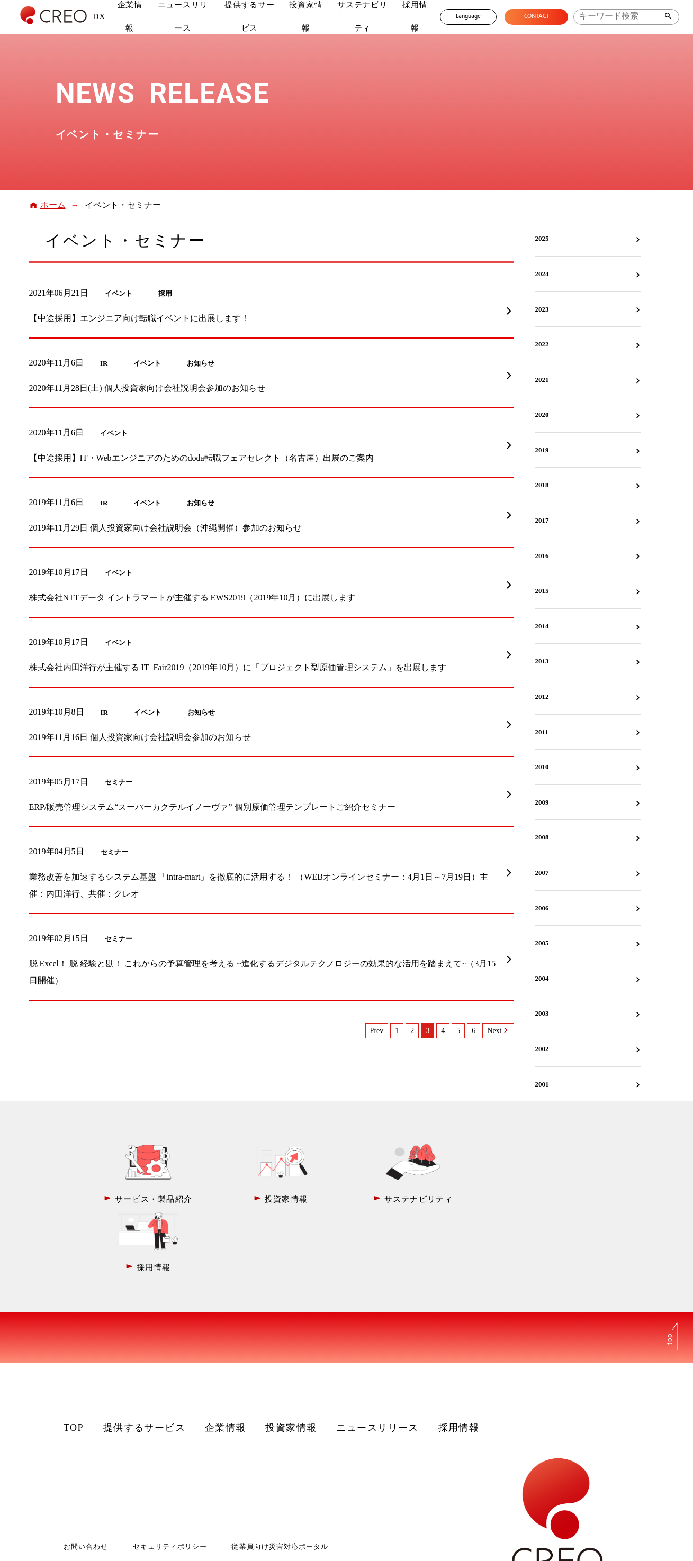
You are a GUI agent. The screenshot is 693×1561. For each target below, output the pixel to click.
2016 (542, 556)
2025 (542, 238)
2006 (542, 908)
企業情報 (225, 1359)
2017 (542, 520)
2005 (542, 943)
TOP (74, 1359)
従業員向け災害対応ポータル (279, 1478)
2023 (542, 309)
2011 (541, 732)
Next (494, 1031)
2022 (542, 344)
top (670, 1270)
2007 (542, 873)
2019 (542, 450)
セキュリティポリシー (170, 1478)
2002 (542, 1049)
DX (99, 16)
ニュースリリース (377, 1359)
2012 (542, 696)
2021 (542, 380)
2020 (542, 414)
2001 (542, 1084)
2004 (542, 978)
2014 (542, 626)
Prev (377, 1031)
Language (467, 17)
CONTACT (536, 17)
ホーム (53, 204)
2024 (542, 274)
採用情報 (459, 1359)
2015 (542, 591)
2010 (542, 767)
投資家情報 (291, 1359)
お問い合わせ (86, 1478)
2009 (542, 802)
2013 (542, 661)
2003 (542, 1013)
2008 (542, 837)
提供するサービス (144, 1359)
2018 (542, 485)
